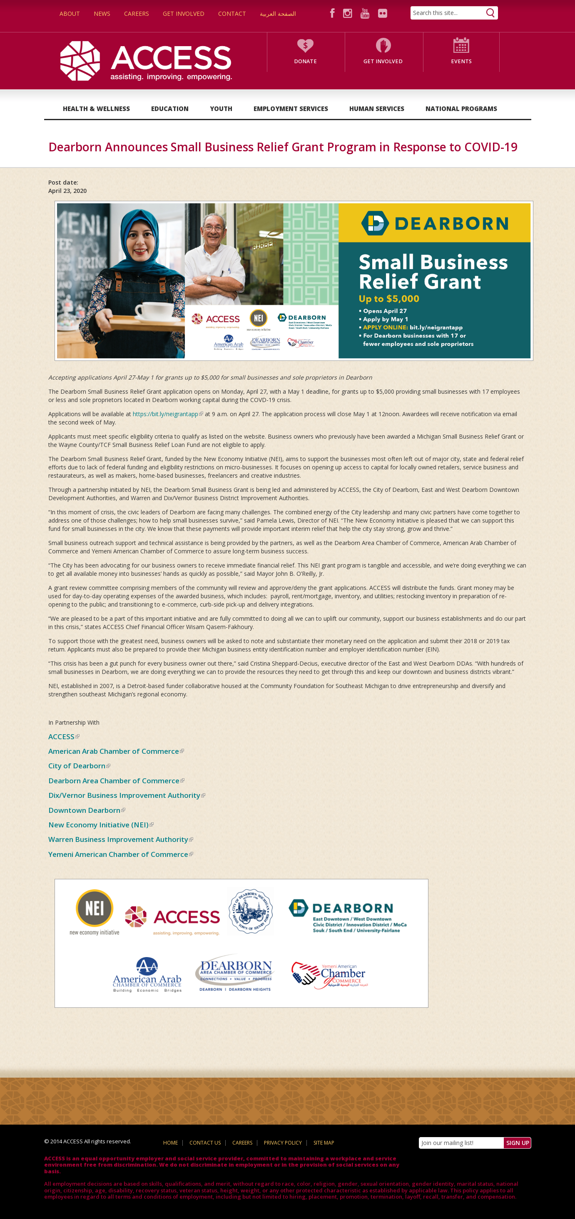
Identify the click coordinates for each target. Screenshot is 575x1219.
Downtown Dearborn (86, 810)
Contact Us (205, 1142)
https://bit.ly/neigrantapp (168, 414)
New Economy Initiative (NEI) (101, 824)
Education (170, 108)
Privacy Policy (283, 1142)
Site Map (324, 1142)
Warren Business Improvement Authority (120, 839)
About (70, 13)
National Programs (461, 108)
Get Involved (183, 13)
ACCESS (64, 736)
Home (170, 1142)
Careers (136, 13)
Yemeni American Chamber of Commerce (120, 854)
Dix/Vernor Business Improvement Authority (126, 795)
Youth (221, 108)
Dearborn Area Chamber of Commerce (116, 780)
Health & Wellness (96, 108)
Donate (305, 61)
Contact (232, 13)
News (102, 13)
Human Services (376, 108)
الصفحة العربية (278, 13)
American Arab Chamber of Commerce (116, 751)
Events (461, 61)
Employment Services (291, 108)
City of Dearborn (79, 765)
